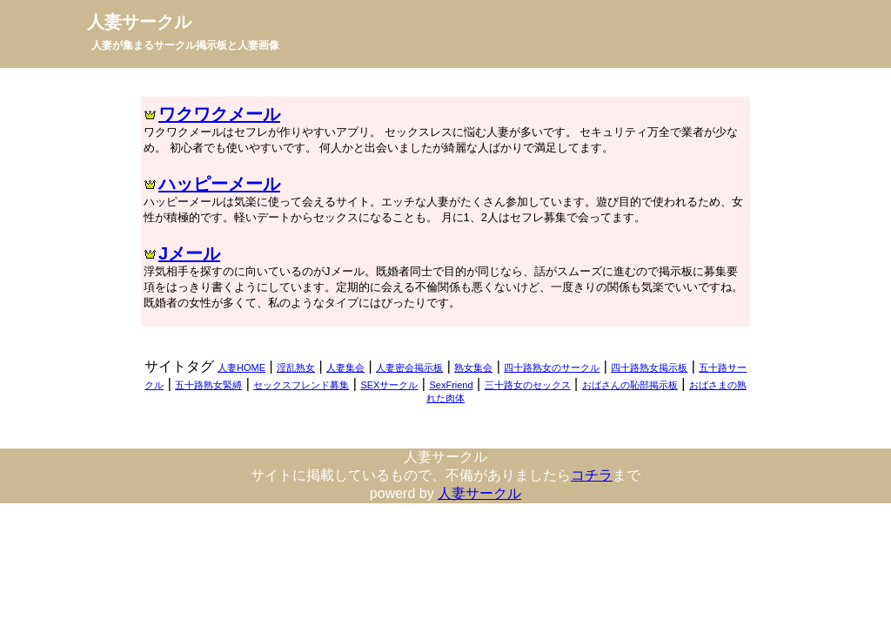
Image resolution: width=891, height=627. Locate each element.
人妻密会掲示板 (409, 367)
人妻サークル (139, 21)
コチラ (592, 475)
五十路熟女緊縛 (208, 385)
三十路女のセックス (528, 385)
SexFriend (450, 385)
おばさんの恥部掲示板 (630, 385)
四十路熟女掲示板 (649, 367)
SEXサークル (389, 385)
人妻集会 (345, 367)
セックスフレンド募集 (301, 385)
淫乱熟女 (296, 367)
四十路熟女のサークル (552, 367)
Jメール (189, 253)
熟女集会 (473, 367)
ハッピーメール (219, 183)
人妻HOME (241, 367)
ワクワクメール (219, 114)
